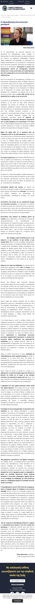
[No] (33, 598)
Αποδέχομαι (17, 600)
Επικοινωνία (21, 1)
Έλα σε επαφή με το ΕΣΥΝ (17, 581)
